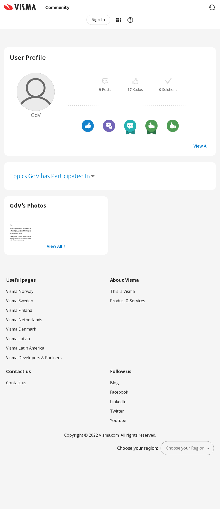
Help (130, 20)
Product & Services (127, 300)
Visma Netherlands (24, 319)
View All (201, 146)
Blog (114, 382)
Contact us (16, 382)
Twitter (117, 411)
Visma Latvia (18, 338)
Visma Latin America (25, 348)
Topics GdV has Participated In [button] (50, 176)
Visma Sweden (19, 300)
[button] (20, 230)
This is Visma (122, 291)
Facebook (119, 392)
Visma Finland (19, 310)
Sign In (98, 19)
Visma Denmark (21, 329)
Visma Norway (19, 291)
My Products (118, 20)
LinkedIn (118, 401)
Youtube (118, 420)
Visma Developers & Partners (34, 357)
